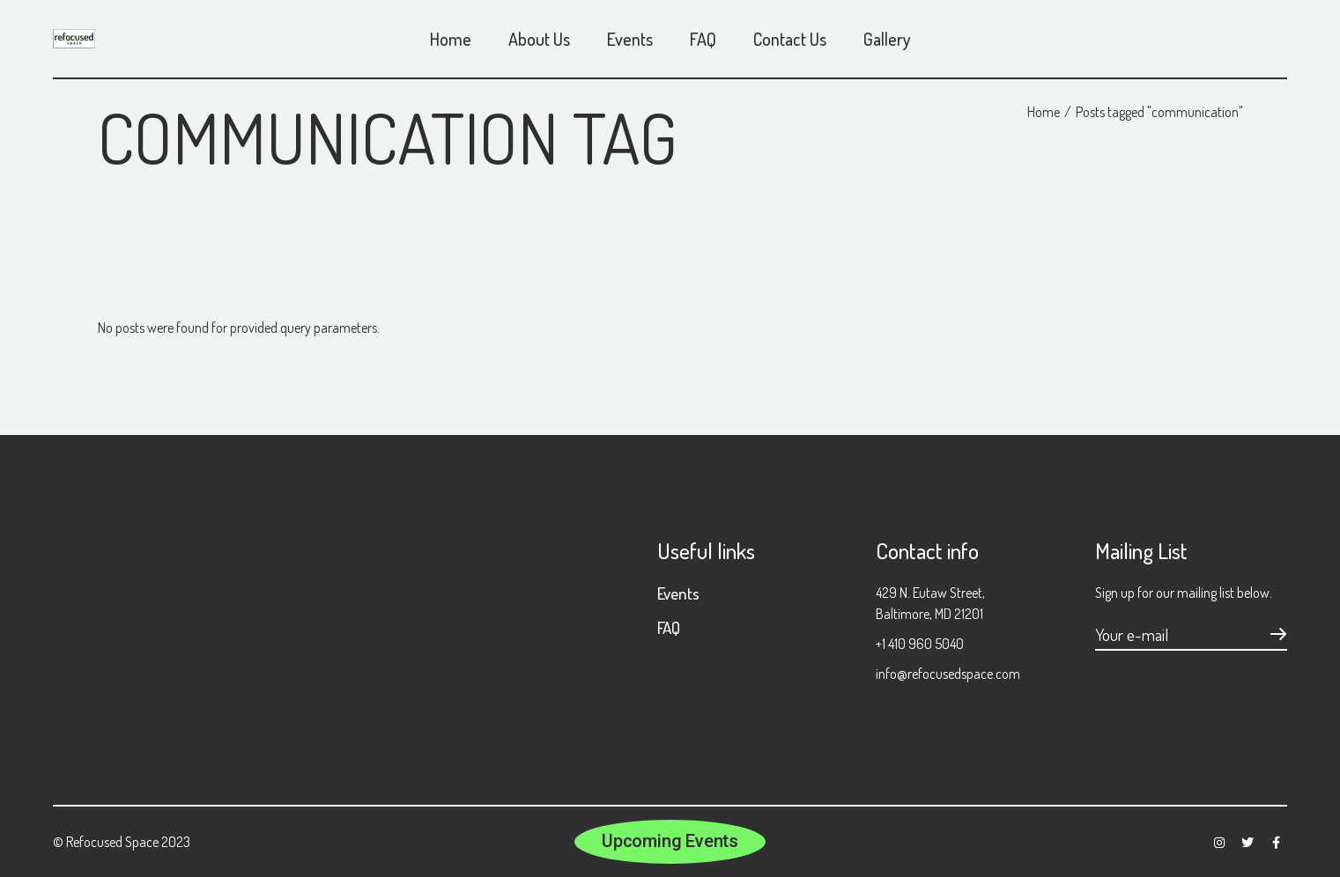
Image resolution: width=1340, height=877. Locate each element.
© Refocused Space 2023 (121, 842)
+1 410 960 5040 (920, 643)
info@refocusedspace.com (948, 673)
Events (678, 593)
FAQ (668, 627)
